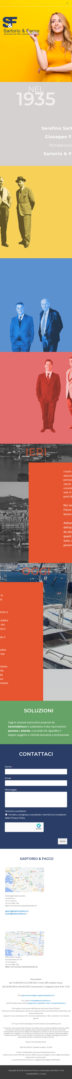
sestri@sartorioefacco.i (15, 913)
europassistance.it (59, 1003)
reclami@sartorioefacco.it (40, 1001)
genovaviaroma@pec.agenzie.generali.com (37, 995)
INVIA (62, 841)
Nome (9, 767)
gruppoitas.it (32, 1003)
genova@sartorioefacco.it (16, 911)
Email (8, 778)
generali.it (42, 1003)
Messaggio (11, 789)
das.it (48, 1003)
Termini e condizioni (16, 811)
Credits (43, 1074)
